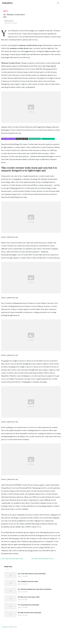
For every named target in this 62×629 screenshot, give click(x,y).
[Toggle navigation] (58, 2)
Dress (5, 11)
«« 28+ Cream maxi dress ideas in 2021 (11, 558)
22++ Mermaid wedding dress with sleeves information (34, 589)
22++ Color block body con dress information (32, 573)
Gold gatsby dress (48, 139)
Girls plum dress (21, 139)
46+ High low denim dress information (29, 612)
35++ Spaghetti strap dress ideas (28, 581)
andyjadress (5, 626)
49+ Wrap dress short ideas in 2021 (28, 597)
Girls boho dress (34, 139)
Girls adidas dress (8, 139)
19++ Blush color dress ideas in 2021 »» (43, 558)
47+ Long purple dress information (28, 605)
